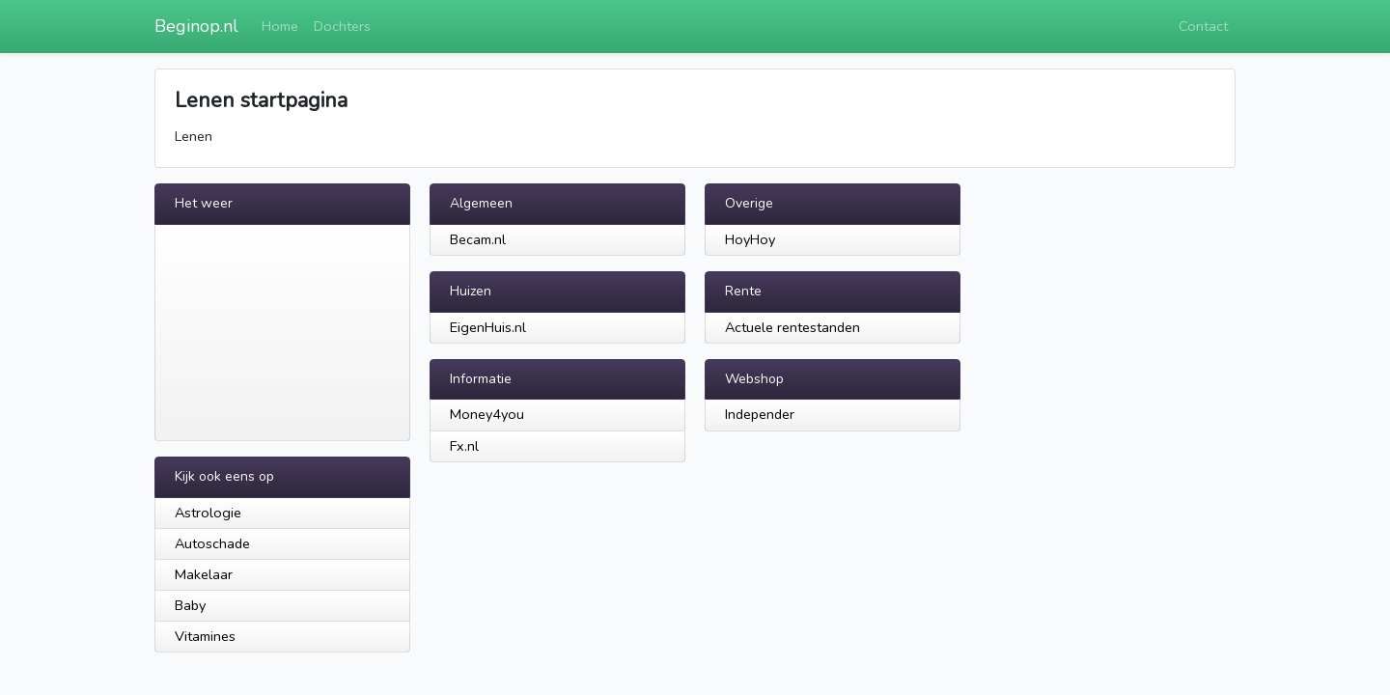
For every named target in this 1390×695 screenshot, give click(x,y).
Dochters (342, 26)
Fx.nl (464, 446)
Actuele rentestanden (792, 327)
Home (280, 26)
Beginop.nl (196, 26)
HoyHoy (750, 239)
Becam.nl (478, 239)
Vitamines (205, 636)
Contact (1203, 26)
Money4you (487, 414)
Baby (190, 605)
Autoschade (212, 543)
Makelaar (204, 574)
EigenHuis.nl (488, 327)
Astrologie (208, 512)
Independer (759, 414)
